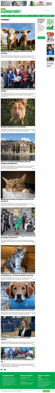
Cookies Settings (38, 390)
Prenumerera (41, 37)
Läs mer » (34, 58)
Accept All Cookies (46, 390)
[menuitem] (2, 16)
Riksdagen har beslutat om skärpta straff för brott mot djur (17, 310)
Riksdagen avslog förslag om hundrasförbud (13, 127)
